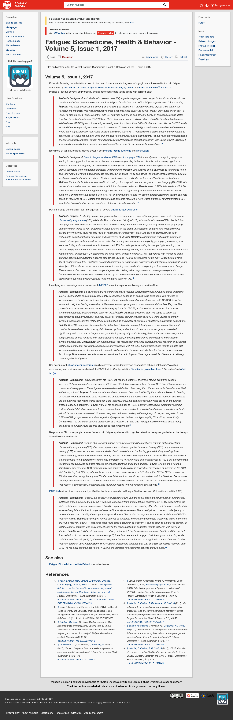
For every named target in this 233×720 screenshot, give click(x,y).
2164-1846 (107, 599)
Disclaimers (47, 713)
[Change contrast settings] (207, 5)
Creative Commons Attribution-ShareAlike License (52, 702)
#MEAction (59, 33)
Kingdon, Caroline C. (81, 581)
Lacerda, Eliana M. (81, 584)
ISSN (98, 599)
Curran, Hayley (64, 584)
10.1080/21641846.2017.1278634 (77, 659)
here (132, 22)
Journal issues (13, 171)
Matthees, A (157, 603)
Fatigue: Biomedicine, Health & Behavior (70, 564)
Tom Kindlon (137, 369)
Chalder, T (144, 626)
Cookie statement (93, 713)
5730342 (67, 603)
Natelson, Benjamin (69, 622)
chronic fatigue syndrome (117, 151)
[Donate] (20, 74)
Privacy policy (12, 713)
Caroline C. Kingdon (86, 88)
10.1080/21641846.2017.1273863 (77, 599)
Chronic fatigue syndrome (97, 157)
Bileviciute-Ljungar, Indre (157, 584)
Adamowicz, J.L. (67, 644)
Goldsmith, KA (171, 626)
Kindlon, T (145, 603)
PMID (77, 603)
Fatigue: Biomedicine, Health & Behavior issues (18, 177)
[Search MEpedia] (116, 5)
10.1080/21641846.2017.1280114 (77, 641)
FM (138, 157)
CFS (114, 157)
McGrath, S (169, 603)
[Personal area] (221, 4)
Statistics (76, 713)
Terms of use (62, 713)
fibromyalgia (142, 151)
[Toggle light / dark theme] (201, 5)
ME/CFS (103, 285)
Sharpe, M (134, 626)
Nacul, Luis (65, 581)
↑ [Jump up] (58, 581)
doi (59, 599)
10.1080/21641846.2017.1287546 (146, 599)
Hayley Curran (126, 88)
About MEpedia (30, 713)
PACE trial (54, 491)
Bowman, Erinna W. (101, 581)
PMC (60, 603)
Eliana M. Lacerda (148, 88)
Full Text (164, 88)
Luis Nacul (69, 88)
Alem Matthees (153, 369)
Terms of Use (113, 702)
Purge (201, 23)
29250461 (85, 603)
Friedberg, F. (98, 644)
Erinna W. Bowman (108, 88)
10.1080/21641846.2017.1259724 (146, 622)
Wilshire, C (134, 603)
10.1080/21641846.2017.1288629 (146, 644)
